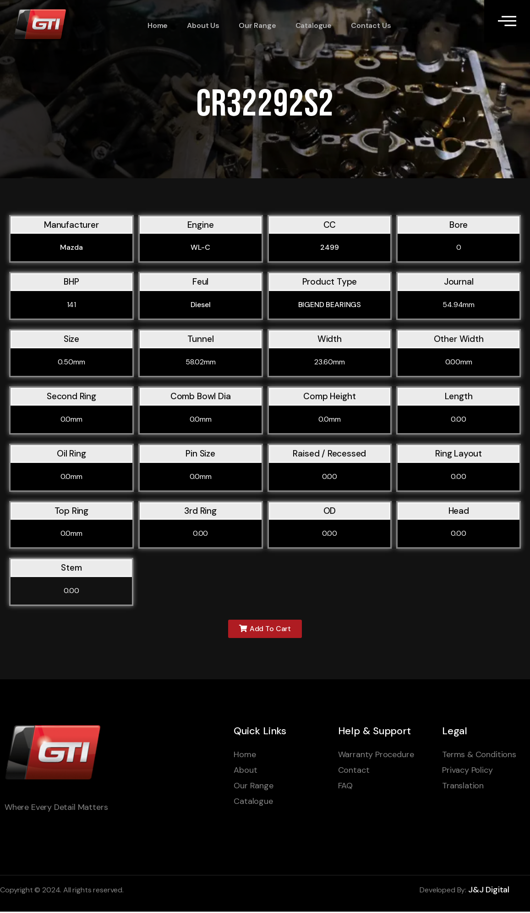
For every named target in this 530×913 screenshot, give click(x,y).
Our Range (253, 25)
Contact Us (365, 25)
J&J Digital (488, 891)
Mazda (71, 247)
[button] (265, 629)
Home (155, 25)
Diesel (201, 304)
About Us (200, 25)
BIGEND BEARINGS (329, 304)
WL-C (200, 247)
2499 (329, 247)
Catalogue (308, 25)
